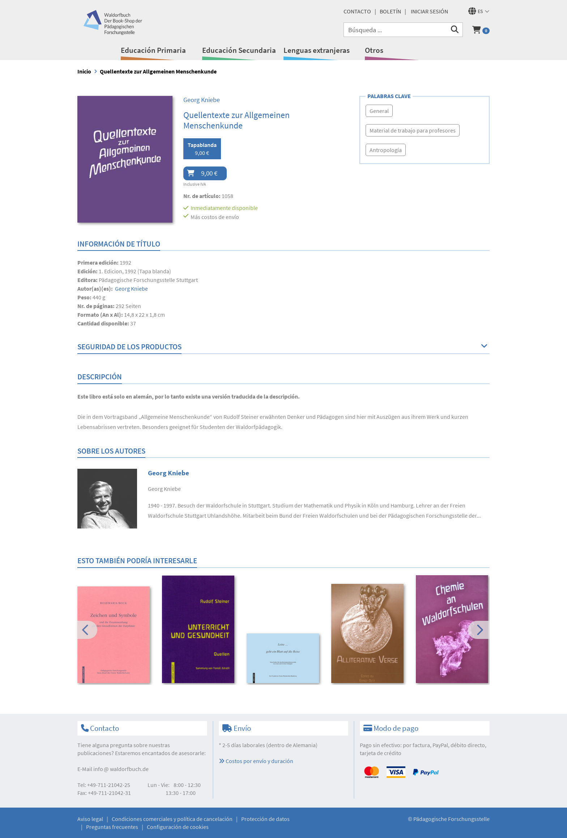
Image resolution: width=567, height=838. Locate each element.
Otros (374, 50)
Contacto (357, 11)
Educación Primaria (153, 50)
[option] (114, 635)
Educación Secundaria (239, 50)
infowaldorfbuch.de (121, 768)
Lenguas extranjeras (317, 50)
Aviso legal (90, 818)
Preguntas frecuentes (112, 826)
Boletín (390, 11)
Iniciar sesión (429, 11)
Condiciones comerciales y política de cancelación (172, 818)
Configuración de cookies (178, 826)
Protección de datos (265, 818)
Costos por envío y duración (256, 761)
